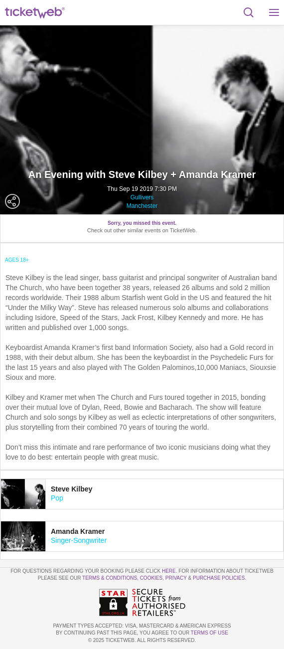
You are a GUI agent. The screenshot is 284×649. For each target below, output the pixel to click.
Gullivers (142, 197)
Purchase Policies (219, 578)
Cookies (151, 578)
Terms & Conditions (109, 578)
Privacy (176, 578)
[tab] (142, 494)
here (169, 571)
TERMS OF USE (209, 633)
